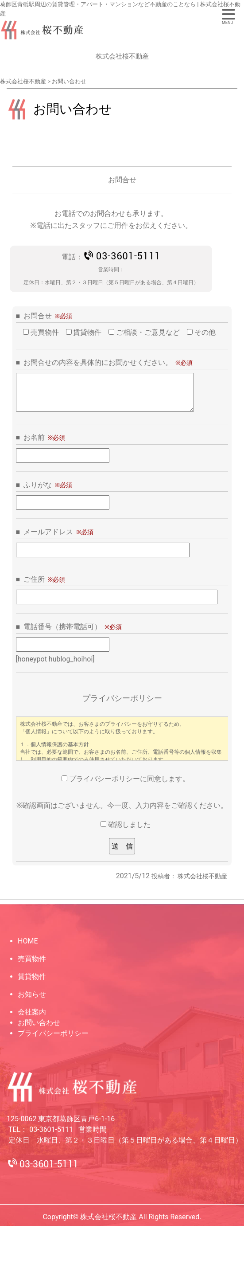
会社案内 (32, 1012)
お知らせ (32, 994)
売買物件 (32, 959)
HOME (28, 941)
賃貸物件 (32, 976)
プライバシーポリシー (53, 1033)
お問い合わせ (39, 1022)
